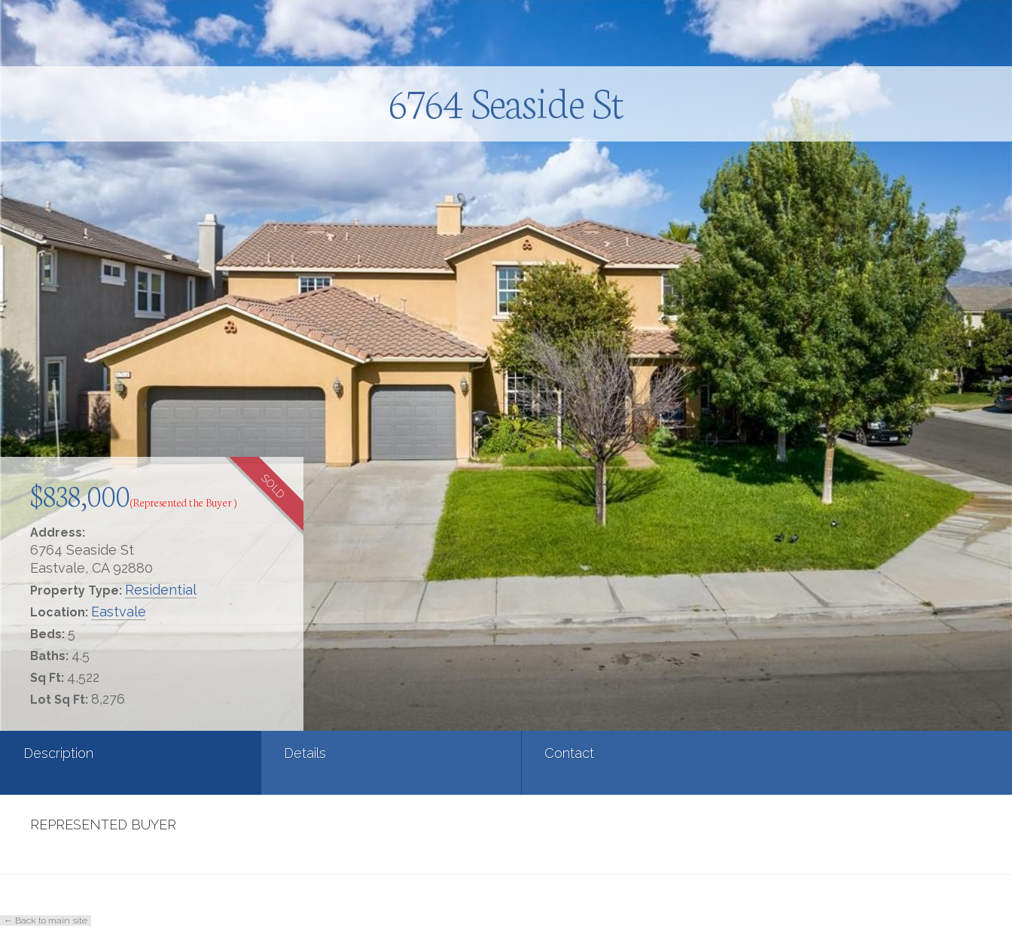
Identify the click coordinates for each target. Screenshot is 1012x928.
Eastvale (118, 611)
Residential (161, 590)
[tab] (84, 763)
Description (58, 753)
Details (213, 753)
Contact (385, 753)
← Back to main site (45, 920)
